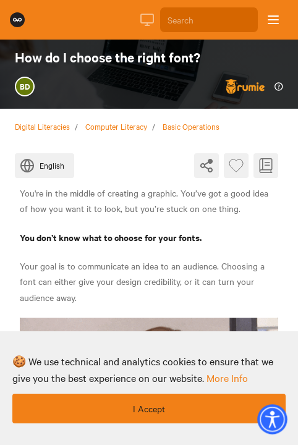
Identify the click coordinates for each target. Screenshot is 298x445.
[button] (272, 419)
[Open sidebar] (273, 20)
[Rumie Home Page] (17, 19)
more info (227, 377)
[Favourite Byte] (236, 165)
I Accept (149, 408)
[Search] (209, 20)
